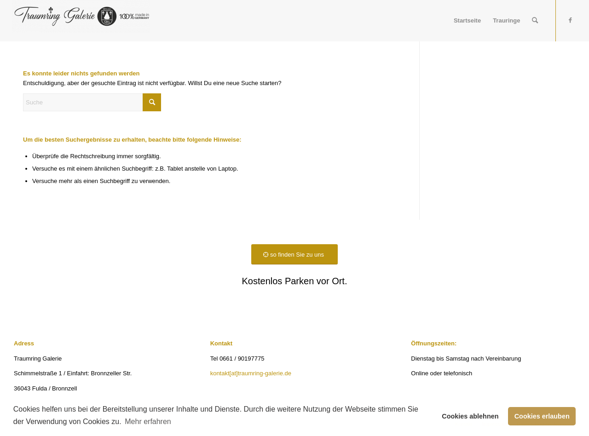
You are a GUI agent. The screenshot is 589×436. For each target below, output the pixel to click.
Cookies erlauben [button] (542, 416)
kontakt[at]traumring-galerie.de (250, 373)
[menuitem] (467, 20)
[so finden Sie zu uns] (294, 254)
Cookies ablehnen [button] (470, 416)
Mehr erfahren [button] (148, 421)
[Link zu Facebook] (570, 20)
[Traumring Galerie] (81, 20)
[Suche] (535, 20)
